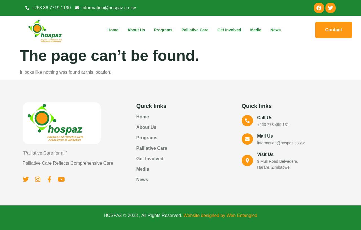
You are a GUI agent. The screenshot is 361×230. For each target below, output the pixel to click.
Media (255, 30)
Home (112, 30)
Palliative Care (194, 30)
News (275, 30)
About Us (136, 30)
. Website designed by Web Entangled (219, 215)
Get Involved (229, 30)
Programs (163, 30)
